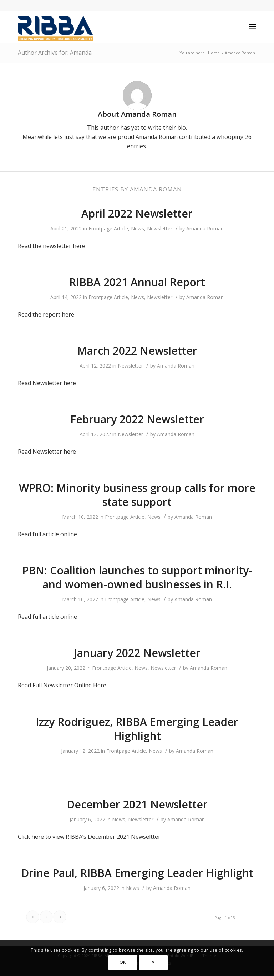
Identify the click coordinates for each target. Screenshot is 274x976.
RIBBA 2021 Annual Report (137, 282)
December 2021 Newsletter (137, 804)
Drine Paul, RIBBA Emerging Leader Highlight (137, 873)
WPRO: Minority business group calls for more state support (137, 494)
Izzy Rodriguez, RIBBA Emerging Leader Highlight (137, 728)
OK (123, 962)
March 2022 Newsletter (137, 350)
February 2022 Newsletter (137, 419)
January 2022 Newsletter (137, 653)
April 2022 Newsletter (137, 213)
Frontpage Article (108, 228)
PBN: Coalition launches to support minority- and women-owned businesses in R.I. (137, 577)
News (137, 228)
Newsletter (159, 228)
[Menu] (252, 26)
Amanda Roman (205, 228)
